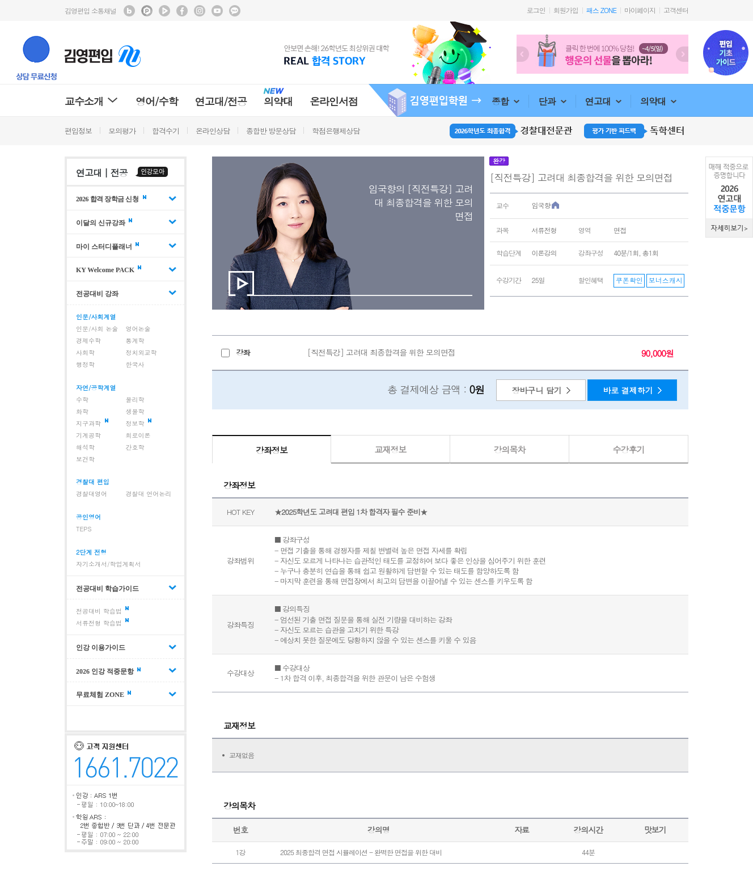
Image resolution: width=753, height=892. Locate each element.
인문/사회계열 (96, 316)
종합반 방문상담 (270, 130)
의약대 (658, 101)
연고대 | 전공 (102, 172)
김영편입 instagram (199, 10)
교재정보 (391, 449)
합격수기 (165, 130)
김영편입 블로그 (129, 10)
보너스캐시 (666, 280)
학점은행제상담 (335, 130)
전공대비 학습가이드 (107, 588)
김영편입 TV (164, 10)
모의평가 (122, 130)
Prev (523, 54)
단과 (552, 101)
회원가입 (565, 10)
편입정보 (78, 130)
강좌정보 (271, 450)
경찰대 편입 (92, 481)
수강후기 (629, 449)
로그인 (536, 10)
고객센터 (675, 10)
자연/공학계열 (96, 387)
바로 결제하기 (628, 390)
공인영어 (88, 517)
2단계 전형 (91, 552)
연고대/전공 (221, 101)
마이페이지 (639, 10)
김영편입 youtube (217, 10)
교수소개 (92, 101)
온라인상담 (213, 130)
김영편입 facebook (182, 10)
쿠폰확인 (629, 280)
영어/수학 (157, 101)
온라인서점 (334, 101)
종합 (505, 101)
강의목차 (510, 449)
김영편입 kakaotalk (234, 10)
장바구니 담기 (536, 390)
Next (682, 54)
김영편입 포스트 (147, 10)
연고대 (603, 101)
